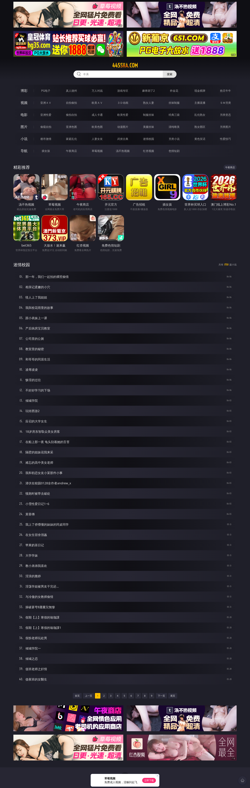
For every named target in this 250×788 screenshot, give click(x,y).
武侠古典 (122, 139)
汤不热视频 (123, 151)
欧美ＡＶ (97, 103)
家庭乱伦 (71, 139)
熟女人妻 (148, 103)
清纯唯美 (174, 127)
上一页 (88, 695)
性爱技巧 (225, 139)
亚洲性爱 (45, 115)
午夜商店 (71, 151)
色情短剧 (174, 151)
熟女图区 (199, 127)
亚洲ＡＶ (45, 103)
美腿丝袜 (148, 127)
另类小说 (174, 139)
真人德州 (71, 91)
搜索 (169, 74)
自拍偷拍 (71, 103)
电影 (24, 114)
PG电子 (45, 91)
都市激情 (45, 139)
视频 (24, 102)
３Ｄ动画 (122, 103)
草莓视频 (97, 151)
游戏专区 (122, 91)
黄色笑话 (199, 139)
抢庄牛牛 (225, 91)
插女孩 (46, 151)
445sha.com (125, 65)
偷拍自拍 (71, 115)
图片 (24, 126)
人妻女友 (97, 139)
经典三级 (174, 115)
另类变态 (225, 115)
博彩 (24, 90)
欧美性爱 (122, 115)
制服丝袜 (148, 115)
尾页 (172, 695)
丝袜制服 (174, 103)
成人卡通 (97, 115)
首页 (77, 695)
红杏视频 (148, 151)
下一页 (161, 695)
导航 (24, 150)
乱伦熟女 (199, 115)
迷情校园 (148, 139)
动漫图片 (122, 127)
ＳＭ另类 (225, 103)
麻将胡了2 (148, 91)
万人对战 (97, 91)
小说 (24, 138)
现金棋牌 (199, 91)
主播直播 (199, 103)
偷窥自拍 (45, 127)
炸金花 (174, 91)
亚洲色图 (71, 127)
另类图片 (225, 127)
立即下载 (149, 780)
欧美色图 (97, 127)
